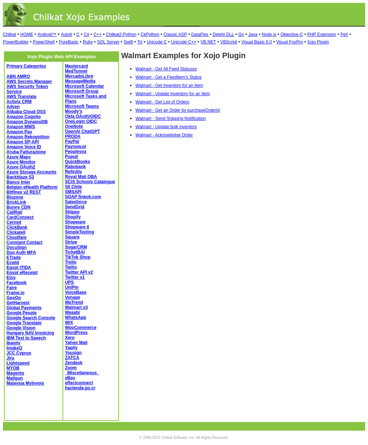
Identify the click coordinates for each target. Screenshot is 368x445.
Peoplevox (76, 151)
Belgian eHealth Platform (32, 187)
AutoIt (66, 34)
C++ (97, 34)
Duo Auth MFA (21, 252)
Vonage (72, 297)
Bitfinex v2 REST (23, 192)
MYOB (12, 368)
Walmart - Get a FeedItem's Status (168, 77)
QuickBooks (77, 161)
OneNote (74, 126)
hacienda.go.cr (80, 387)
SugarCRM (76, 247)
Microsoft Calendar (84, 86)
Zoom (71, 367)
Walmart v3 (76, 307)
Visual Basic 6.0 (256, 42)
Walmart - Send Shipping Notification (170, 118)
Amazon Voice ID (23, 146)
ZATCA (72, 357)
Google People (21, 312)
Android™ (46, 34)
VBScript (228, 42)
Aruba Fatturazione (26, 151)
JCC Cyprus (18, 353)
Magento (15, 373)
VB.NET (208, 42)
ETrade (13, 257)
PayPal (72, 141)
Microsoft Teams (82, 106)
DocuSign (16, 247)
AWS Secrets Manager (29, 81)
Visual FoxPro (289, 42)
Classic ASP (175, 34)
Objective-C (291, 34)
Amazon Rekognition (27, 136)
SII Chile (73, 186)
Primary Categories (26, 66)
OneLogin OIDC (81, 121)
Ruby (88, 42)
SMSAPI (73, 191)
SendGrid (74, 206)
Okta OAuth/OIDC (83, 116)
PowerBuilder (15, 42)
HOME (26, 34)
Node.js (269, 34)
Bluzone (14, 197)
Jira (10, 358)
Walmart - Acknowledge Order (164, 135)
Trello (71, 262)
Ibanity (13, 343)
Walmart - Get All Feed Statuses (166, 68)
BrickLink (16, 202)
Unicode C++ (183, 42)
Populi (71, 156)
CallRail (14, 212)
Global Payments (23, 307)
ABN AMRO (18, 76)
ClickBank (16, 227)
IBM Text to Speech (26, 337)
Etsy (10, 277)
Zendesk (74, 362)
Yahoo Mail (76, 342)
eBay (70, 377)
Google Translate (23, 322)
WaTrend (74, 302)
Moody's (73, 111)
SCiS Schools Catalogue (90, 181)
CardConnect (19, 217)
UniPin (72, 287)
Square (72, 237)
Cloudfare (16, 237)
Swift (128, 42)
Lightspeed (17, 363)
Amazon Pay (19, 131)
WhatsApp (75, 317)
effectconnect (79, 382)
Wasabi (72, 312)
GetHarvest (17, 302)
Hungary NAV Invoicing (30, 332)
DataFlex (199, 34)
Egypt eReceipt (22, 272)
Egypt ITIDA (18, 267)
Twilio (71, 267)
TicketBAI (75, 252)
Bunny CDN (18, 207)
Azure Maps (18, 156)
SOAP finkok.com (83, 196)
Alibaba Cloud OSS (26, 111)
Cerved (13, 222)
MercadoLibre (79, 76)
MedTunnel (76, 71)
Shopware (75, 221)
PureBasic (69, 42)
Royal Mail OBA (81, 176)
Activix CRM (19, 101)
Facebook (16, 282)
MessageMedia (80, 81)
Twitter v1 (75, 277)
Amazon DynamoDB (27, 121)
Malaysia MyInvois (25, 383)
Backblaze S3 (20, 177)
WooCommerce (81, 327)
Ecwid (12, 262)
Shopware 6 (77, 227)
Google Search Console (30, 317)
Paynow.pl (75, 146)
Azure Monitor (21, 161)
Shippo (72, 211)
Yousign (73, 352)
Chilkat (9, 34)
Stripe (71, 242)
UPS (69, 282)
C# (86, 34)
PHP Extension (321, 34)
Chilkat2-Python (121, 34)
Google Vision (20, 327)
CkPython (150, 34)
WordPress (76, 332)
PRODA (72, 136)
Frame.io (15, 292)
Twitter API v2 (79, 272)
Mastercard (76, 66)
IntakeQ (14, 348)
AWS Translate (21, 96)
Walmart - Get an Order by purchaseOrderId (177, 110)
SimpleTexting (79, 232)
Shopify (73, 216)
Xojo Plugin (318, 42)
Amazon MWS (20, 126)
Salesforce (76, 201)
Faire (11, 287)
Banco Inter (18, 182)
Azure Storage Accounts (31, 172)
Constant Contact (24, 242)
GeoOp (13, 297)
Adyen (13, 106)
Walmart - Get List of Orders (162, 102)
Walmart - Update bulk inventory (166, 126)
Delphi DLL (223, 34)
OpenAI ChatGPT (82, 131)
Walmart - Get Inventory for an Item (169, 85)
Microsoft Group (81, 91)
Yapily (71, 347)
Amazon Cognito (23, 116)
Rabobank (75, 166)
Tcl (140, 42)
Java (252, 34)
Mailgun (14, 378)
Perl (344, 34)
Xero (70, 337)
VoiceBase (76, 292)
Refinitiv (73, 171)
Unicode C (157, 42)
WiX (69, 322)
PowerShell (44, 42)
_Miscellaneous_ (82, 372)
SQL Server (108, 42)
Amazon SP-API (22, 141)
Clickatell (16, 232)
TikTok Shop (78, 257)
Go (241, 34)
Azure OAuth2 (20, 167)
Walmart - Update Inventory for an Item (172, 93)
